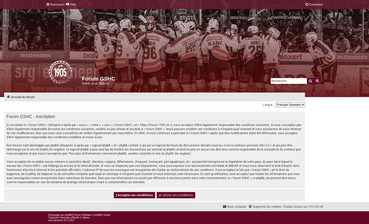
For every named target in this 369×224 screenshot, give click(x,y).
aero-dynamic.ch (57, 220)
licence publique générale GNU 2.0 (247, 145)
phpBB (68, 215)
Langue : (268, 104)
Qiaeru (86, 217)
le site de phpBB (37, 149)
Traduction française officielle (63, 217)
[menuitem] (71, 4)
